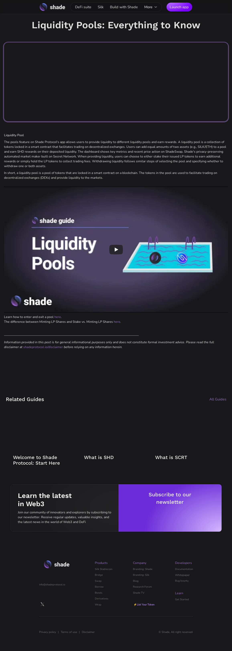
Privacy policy (47, 632)
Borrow (99, 587)
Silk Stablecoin (103, 569)
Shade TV (138, 593)
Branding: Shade (142, 569)
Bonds (98, 593)
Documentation (184, 569)
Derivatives (101, 598)
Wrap (98, 604)
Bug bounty (182, 581)
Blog (136, 581)
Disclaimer (88, 632)
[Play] (116, 249)
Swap (98, 581)
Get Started (182, 599)
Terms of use (69, 632)
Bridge (99, 575)
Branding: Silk (141, 575)
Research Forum (142, 587)
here (57, 317)
